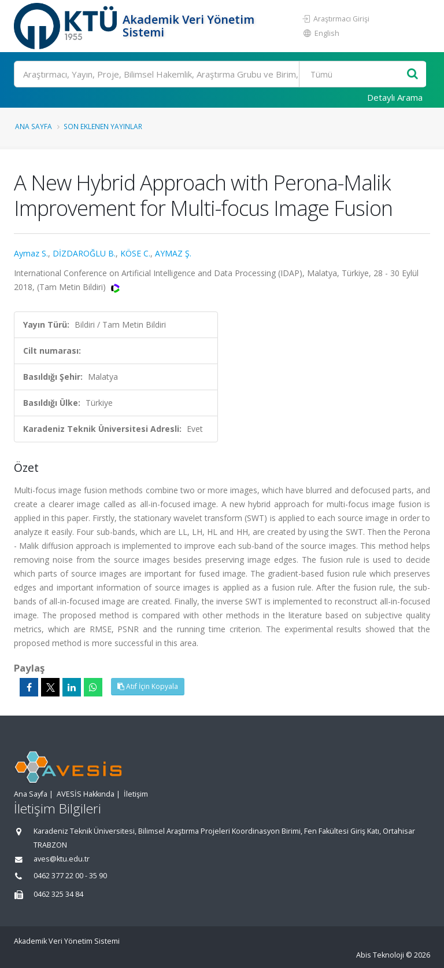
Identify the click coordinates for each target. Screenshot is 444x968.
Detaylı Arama (395, 97)
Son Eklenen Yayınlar (103, 126)
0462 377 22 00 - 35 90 (70, 876)
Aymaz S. (31, 253)
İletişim (136, 794)
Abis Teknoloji (380, 955)
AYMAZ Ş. (173, 253)
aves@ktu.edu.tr (62, 859)
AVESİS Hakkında (85, 794)
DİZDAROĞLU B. (84, 253)
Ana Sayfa (33, 126)
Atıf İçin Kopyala (147, 686)
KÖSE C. (135, 253)
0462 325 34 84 (58, 894)
